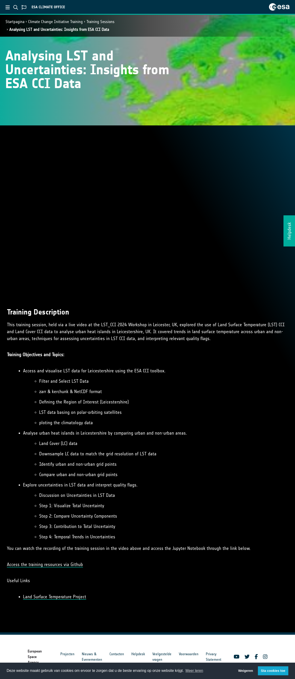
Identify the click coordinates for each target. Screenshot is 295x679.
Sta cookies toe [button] (273, 671)
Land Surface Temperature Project (54, 596)
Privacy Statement (213, 657)
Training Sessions (100, 21)
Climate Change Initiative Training (55, 21)
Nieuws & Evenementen (92, 657)
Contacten (116, 654)
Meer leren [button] (194, 671)
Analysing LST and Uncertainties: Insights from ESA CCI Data (59, 29)
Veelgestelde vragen (161, 657)
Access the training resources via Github (45, 564)
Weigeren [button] (245, 671)
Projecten (67, 654)
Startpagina (15, 21)
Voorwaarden (188, 654)
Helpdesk (138, 654)
